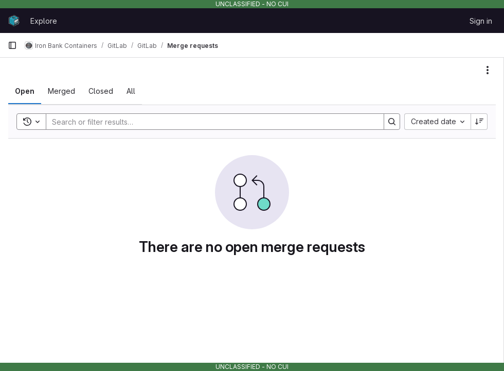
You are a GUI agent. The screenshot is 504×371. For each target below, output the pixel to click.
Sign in (481, 20)
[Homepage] (14, 20)
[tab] (24, 91)
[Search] (210, 121)
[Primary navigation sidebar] (12, 45)
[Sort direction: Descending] (479, 121)
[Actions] (487, 70)
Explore (43, 20)
